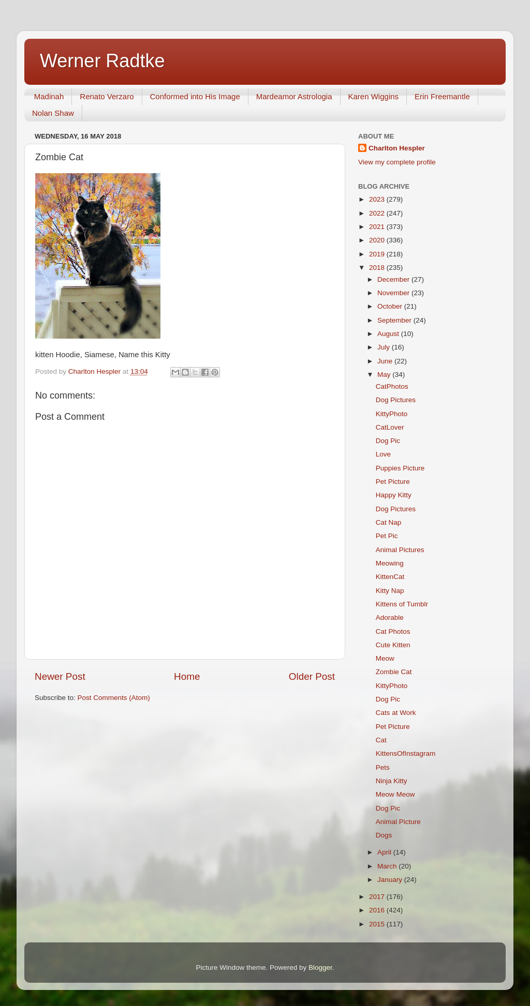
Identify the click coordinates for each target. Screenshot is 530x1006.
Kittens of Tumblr (402, 604)
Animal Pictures (400, 550)
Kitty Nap (390, 591)
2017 (378, 897)
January (390, 879)
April (385, 852)
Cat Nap (389, 522)
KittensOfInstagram (406, 753)
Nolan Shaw (53, 113)
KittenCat (390, 577)
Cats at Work (396, 713)
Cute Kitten (393, 645)
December (394, 279)
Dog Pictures (396, 400)
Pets (383, 767)
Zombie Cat (394, 672)
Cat (381, 740)
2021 (378, 227)
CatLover (390, 427)
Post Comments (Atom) (114, 698)
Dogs (384, 835)
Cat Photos (393, 631)
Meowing (390, 563)
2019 (378, 254)
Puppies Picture (400, 468)
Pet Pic (387, 536)
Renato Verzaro (107, 96)
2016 (378, 910)
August (389, 334)
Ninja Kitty (391, 781)
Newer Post (60, 676)
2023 (378, 199)
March (388, 866)
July (384, 347)
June (385, 361)
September (395, 320)
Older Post (312, 676)
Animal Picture (398, 822)
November (394, 293)
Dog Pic (388, 441)
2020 (378, 240)
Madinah (49, 96)
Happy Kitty (393, 495)
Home (187, 676)
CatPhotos (392, 386)
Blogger (320, 967)
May (384, 374)
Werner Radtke (102, 60)
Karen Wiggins (373, 96)
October (390, 306)
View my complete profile (397, 162)
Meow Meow (395, 794)
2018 (378, 267)
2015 (378, 924)
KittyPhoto (392, 414)
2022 (378, 213)
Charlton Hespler (397, 148)
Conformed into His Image (195, 96)
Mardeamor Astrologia (294, 96)
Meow (385, 658)
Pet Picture (393, 481)
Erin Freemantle (442, 96)
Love (383, 454)
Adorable (390, 617)
